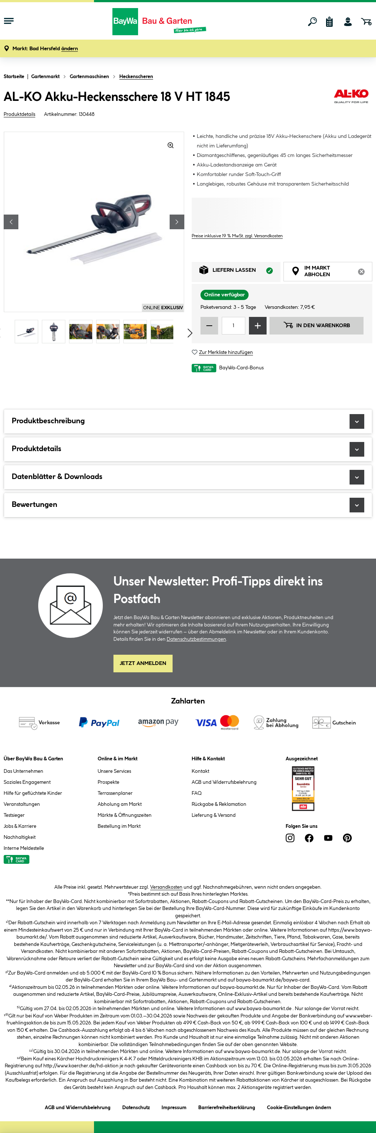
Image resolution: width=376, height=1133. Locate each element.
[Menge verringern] (209, 326)
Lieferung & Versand (214, 815)
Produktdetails (19, 114)
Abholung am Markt (120, 804)
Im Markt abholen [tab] (331, 272)
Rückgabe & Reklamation (219, 804)
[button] (45, 49)
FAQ (197, 793)
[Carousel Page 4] (109, 332)
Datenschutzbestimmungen (196, 639)
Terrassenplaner (115, 793)
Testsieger (14, 815)
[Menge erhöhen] (258, 326)
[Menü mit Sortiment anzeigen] (9, 22)
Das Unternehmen (23, 771)
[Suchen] (312, 21)
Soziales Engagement (27, 782)
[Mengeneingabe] (233, 326)
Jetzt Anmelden (143, 663)
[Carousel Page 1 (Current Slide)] (28, 332)
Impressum (174, 1106)
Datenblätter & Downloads (188, 477)
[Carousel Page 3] (82, 332)
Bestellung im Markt (119, 826)
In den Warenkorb (316, 325)
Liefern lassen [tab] (240, 272)
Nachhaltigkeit (20, 837)
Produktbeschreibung (188, 421)
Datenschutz (136, 1106)
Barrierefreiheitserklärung (226, 1106)
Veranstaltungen (22, 804)
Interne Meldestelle (24, 848)
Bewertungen (188, 505)
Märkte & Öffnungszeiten (125, 815)
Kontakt (200, 771)
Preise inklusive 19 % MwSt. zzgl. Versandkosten (237, 236)
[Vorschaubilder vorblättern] (190, 333)
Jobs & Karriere (20, 826)
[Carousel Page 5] (137, 332)
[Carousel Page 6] (164, 332)
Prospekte (108, 782)
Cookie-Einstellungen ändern (299, 1106)
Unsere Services (114, 771)
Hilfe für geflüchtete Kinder (33, 793)
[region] (94, 239)
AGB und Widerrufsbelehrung (224, 782)
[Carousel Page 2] (55, 332)
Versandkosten (166, 887)
